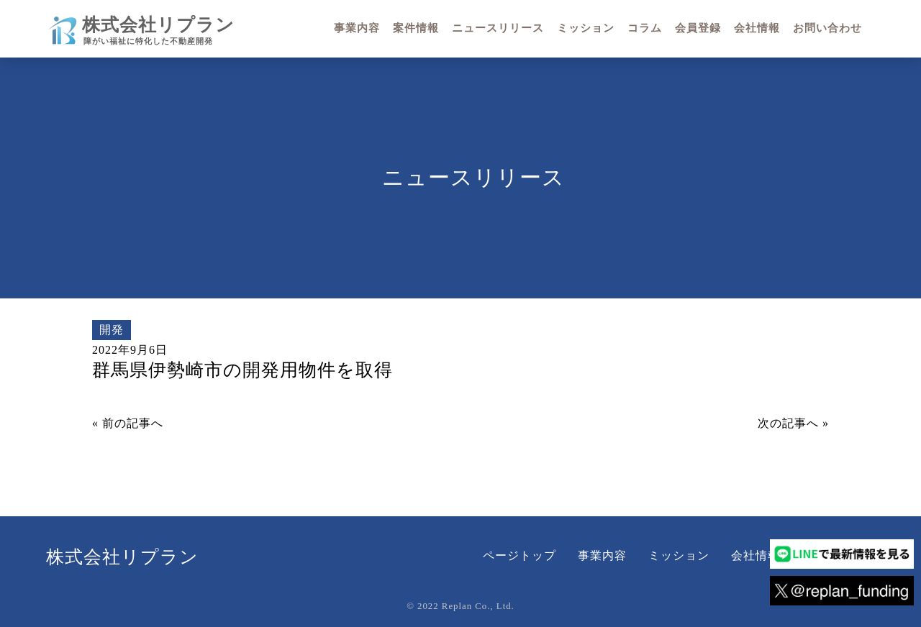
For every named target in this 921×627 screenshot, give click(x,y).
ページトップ (519, 555)
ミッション (678, 555)
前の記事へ (132, 423)
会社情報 (755, 555)
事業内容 (602, 555)
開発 (111, 330)
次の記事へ (788, 423)
